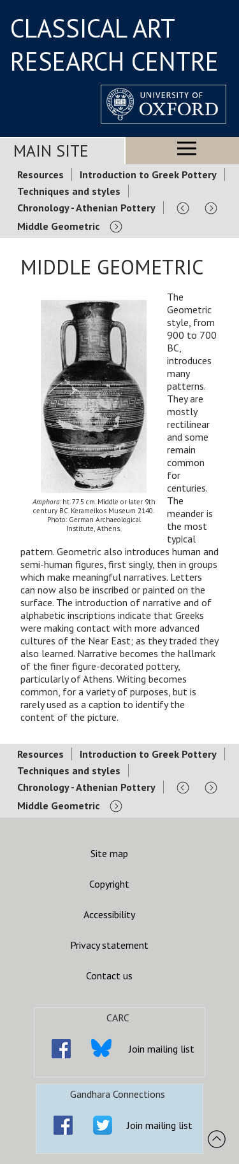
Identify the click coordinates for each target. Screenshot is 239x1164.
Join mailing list (161, 1048)
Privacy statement (109, 945)
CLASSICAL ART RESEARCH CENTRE (114, 44)
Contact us (109, 975)
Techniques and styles (68, 191)
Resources (40, 174)
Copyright (109, 883)
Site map (109, 853)
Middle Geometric (58, 226)
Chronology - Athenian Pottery (86, 207)
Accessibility (109, 914)
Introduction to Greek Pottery (148, 174)
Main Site (51, 150)
